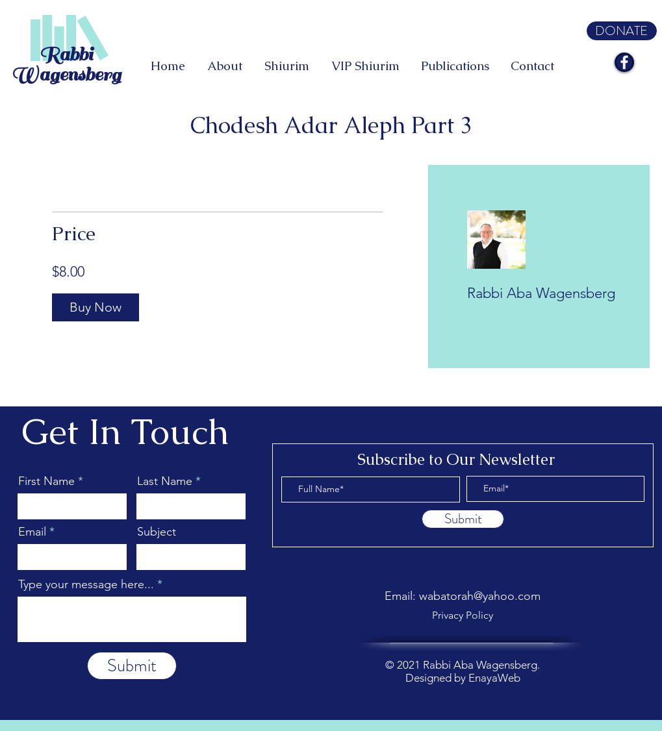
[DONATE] (622, 30)
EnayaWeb (494, 677)
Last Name (164, 481)
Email (32, 532)
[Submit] (132, 666)
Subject (156, 532)
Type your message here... (86, 584)
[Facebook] (624, 62)
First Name (46, 481)
